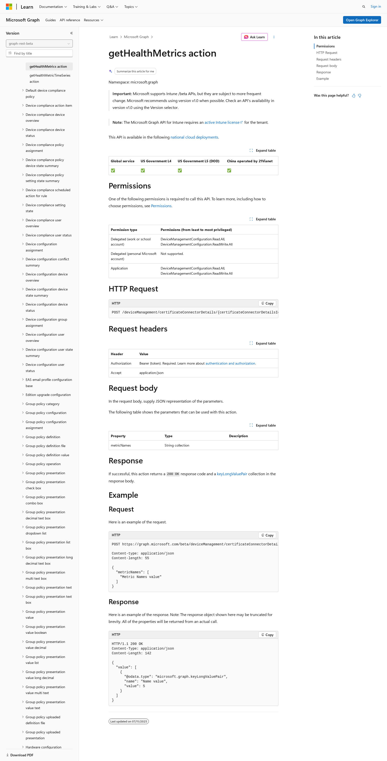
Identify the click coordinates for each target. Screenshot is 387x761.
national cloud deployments (194, 137)
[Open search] (364, 6)
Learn (114, 36)
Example (322, 78)
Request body (326, 65)
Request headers (328, 59)
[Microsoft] (9, 6)
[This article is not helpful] (360, 96)
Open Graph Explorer (362, 20)
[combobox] (39, 43)
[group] (193, 312)
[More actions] (274, 37)
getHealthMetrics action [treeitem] (48, 66)
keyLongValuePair (232, 473)
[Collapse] (71, 33)
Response (323, 72)
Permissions (161, 205)
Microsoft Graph (136, 36)
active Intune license (222, 122)
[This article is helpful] (354, 96)
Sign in (376, 6)
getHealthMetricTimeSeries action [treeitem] (50, 78)
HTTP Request (326, 52)
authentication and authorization (230, 363)
